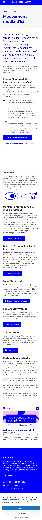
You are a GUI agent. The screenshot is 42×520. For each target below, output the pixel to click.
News (6, 408)
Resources (6, 11)
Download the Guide (13, 273)
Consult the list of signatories (14, 143)
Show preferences (21, 514)
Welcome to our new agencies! (18, 430)
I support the (18, 137)
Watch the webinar (13, 324)
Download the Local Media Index (17, 301)
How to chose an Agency (14, 488)
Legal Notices (25, 518)
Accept (21, 508)
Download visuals (10, 350)
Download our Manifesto (14, 238)
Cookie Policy (17, 518)
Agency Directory (11, 485)
